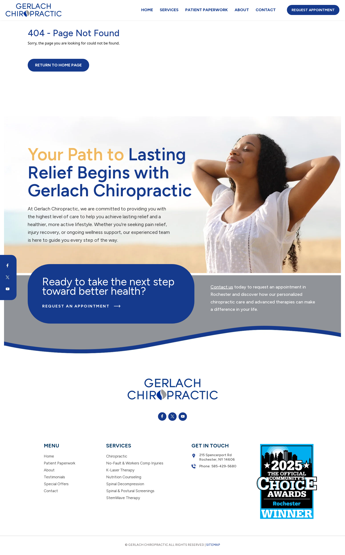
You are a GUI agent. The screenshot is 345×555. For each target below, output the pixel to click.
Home (147, 9)
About (242, 9)
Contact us (221, 287)
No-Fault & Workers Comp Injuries (134, 463)
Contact (266, 9)
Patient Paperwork (206, 9)
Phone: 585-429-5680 (213, 466)
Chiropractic (116, 456)
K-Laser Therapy (120, 470)
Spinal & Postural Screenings (130, 491)
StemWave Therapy (123, 498)
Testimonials (54, 477)
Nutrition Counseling (123, 477)
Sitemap (213, 545)
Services (169, 9)
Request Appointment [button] (313, 10)
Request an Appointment (81, 306)
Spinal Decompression (125, 484)
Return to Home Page (58, 65)
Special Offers (56, 484)
